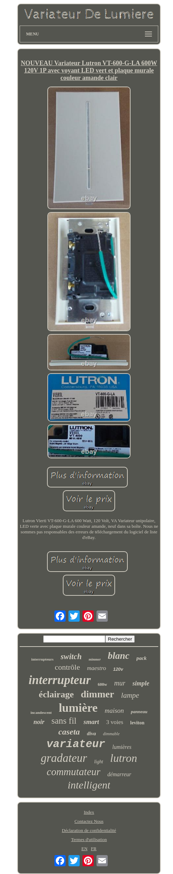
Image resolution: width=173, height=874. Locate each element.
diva (91, 733)
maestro (96, 668)
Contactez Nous (89, 821)
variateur (76, 744)
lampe (130, 695)
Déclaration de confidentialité (89, 830)
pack (142, 658)
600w (102, 684)
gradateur (64, 758)
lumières (122, 747)
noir (38, 721)
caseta (69, 731)
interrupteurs (42, 659)
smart (91, 721)
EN (84, 848)
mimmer (95, 659)
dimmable (111, 733)
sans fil (64, 720)
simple (140, 683)
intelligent (89, 785)
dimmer (97, 694)
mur (119, 683)
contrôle (67, 667)
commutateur (73, 771)
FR (94, 848)
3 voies (114, 722)
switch (71, 656)
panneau (139, 711)
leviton (137, 722)
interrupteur (60, 680)
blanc (118, 655)
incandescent (41, 712)
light (98, 761)
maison (114, 710)
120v (118, 669)
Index (89, 812)
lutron (123, 758)
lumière (78, 707)
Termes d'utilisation (89, 839)
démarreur (119, 774)
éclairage (56, 694)
